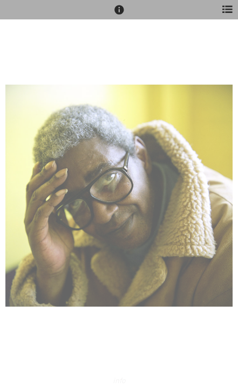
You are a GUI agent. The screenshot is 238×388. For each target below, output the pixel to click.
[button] (119, 14)
